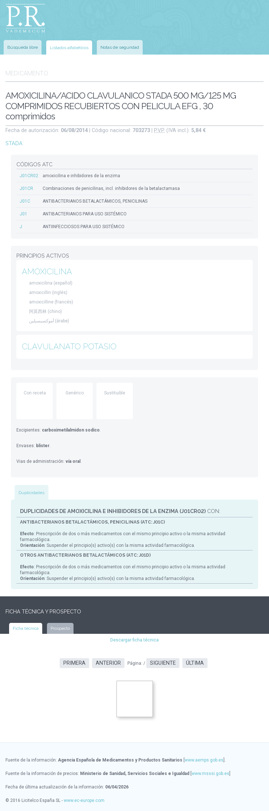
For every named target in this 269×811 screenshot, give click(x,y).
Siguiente (163, 663)
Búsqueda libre (22, 47)
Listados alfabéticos (69, 47)
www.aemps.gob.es (204, 760)
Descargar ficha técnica (134, 640)
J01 (23, 213)
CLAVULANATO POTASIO (69, 346)
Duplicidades (31, 492)
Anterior (108, 663)
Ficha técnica (26, 628)
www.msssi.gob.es (210, 773)
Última (195, 663)
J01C (25, 201)
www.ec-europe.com (84, 800)
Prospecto (60, 628)
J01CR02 (29, 175)
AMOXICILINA (47, 271)
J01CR (26, 188)
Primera (74, 663)
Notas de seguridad (119, 47)
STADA (14, 143)
